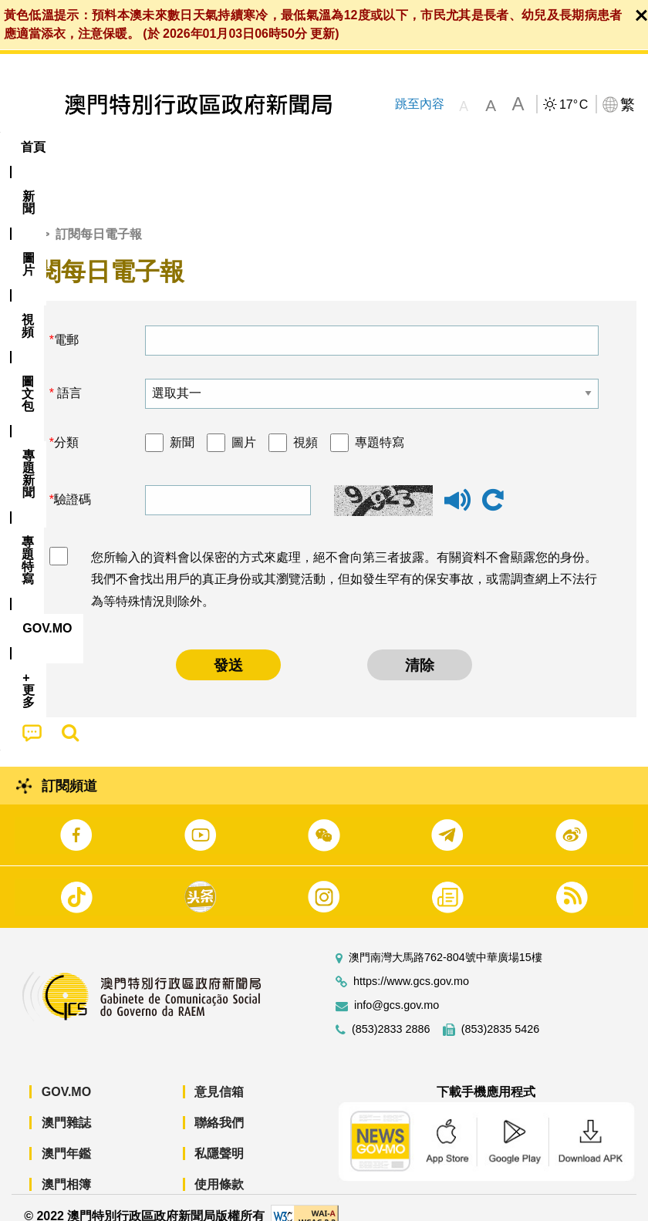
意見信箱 (219, 1074)
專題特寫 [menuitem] (412, 146)
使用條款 (219, 1166)
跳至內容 (419, 103)
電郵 (66, 322)
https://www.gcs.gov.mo (411, 964)
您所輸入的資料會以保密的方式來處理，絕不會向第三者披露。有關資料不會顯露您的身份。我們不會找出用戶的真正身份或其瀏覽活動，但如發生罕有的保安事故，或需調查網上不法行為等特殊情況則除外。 (344, 562)
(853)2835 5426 (500, 1011)
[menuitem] (86, 147)
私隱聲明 (219, 1135)
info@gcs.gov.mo (396, 987)
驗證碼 (72, 482)
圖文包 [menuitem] (260, 146)
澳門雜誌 (66, 1104)
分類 (66, 424)
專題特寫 (379, 424)
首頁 (24, 217)
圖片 (243, 424)
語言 (68, 375)
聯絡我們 (219, 1104)
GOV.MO (66, 1074)
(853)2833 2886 (391, 1011)
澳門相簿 (66, 1166)
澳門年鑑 (66, 1135)
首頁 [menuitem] (33, 146)
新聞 (182, 424)
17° (573, 105)
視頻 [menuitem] (199, 146)
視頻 (305, 424)
